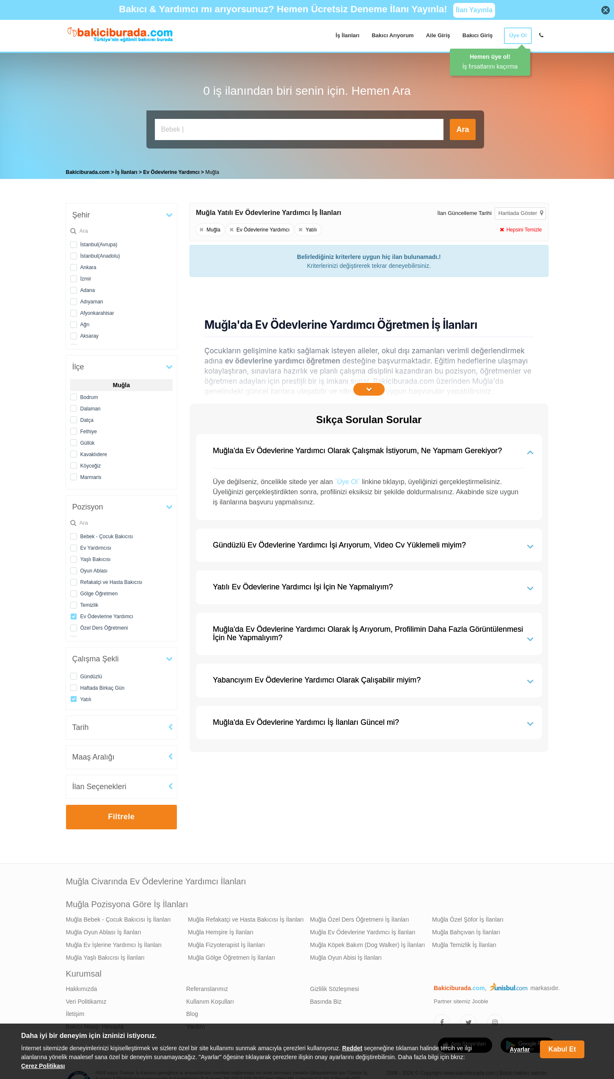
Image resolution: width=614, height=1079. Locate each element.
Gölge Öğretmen (99, 592)
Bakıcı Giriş (478, 35)
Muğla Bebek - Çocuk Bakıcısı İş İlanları (118, 917)
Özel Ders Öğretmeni (104, 626)
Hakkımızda (81, 986)
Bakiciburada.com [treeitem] (88, 170)
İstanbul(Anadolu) (100, 254)
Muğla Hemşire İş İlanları (220, 930)
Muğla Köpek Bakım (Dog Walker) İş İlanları (367, 942)
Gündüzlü (91, 674)
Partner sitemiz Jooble (461, 999)
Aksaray (89, 334)
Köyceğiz (90, 464)
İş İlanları (347, 35)
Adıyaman (91, 300)
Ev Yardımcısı (96, 546)
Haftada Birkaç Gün (102, 686)
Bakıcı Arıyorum (392, 35)
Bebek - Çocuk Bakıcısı (106, 534)
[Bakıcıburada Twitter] (468, 1020)
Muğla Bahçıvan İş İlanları (466, 930)
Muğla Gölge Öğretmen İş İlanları (231, 955)
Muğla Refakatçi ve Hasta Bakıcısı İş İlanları (246, 917)
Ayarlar (519, 1049)
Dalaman (90, 407)
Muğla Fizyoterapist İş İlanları (226, 942)
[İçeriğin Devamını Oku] (369, 387)
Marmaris (91, 475)
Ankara (88, 265)
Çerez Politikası (43, 1065)
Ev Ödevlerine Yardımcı (107, 614)
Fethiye (88, 429)
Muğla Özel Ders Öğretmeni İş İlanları (359, 917)
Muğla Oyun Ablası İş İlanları (103, 930)
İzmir (85, 277)
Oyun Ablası (94, 569)
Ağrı (85, 322)
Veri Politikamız (86, 999)
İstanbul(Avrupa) (99, 242)
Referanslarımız (207, 986)
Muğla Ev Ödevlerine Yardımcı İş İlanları (363, 930)
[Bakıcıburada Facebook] (442, 1020)
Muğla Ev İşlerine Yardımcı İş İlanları (114, 942)
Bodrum (89, 395)
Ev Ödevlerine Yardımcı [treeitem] (172, 170)
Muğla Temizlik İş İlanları (464, 942)
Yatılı (85, 697)
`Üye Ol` (347, 479)
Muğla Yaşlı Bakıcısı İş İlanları (105, 955)
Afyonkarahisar (97, 311)
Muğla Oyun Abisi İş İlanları (346, 955)
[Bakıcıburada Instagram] (495, 1020)
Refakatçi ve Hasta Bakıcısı (111, 580)
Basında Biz (326, 999)
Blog (192, 1011)
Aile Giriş (438, 35)
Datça (87, 418)
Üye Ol (517, 35)
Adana (87, 288)
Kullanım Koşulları (210, 999)
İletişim (75, 1011)
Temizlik (89, 603)
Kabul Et (562, 1049)
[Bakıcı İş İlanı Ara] (299, 129)
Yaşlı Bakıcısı (95, 557)
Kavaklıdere (93, 452)
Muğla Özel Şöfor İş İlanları (468, 917)
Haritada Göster (520, 211)
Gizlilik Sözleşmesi (334, 986)
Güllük (87, 441)
